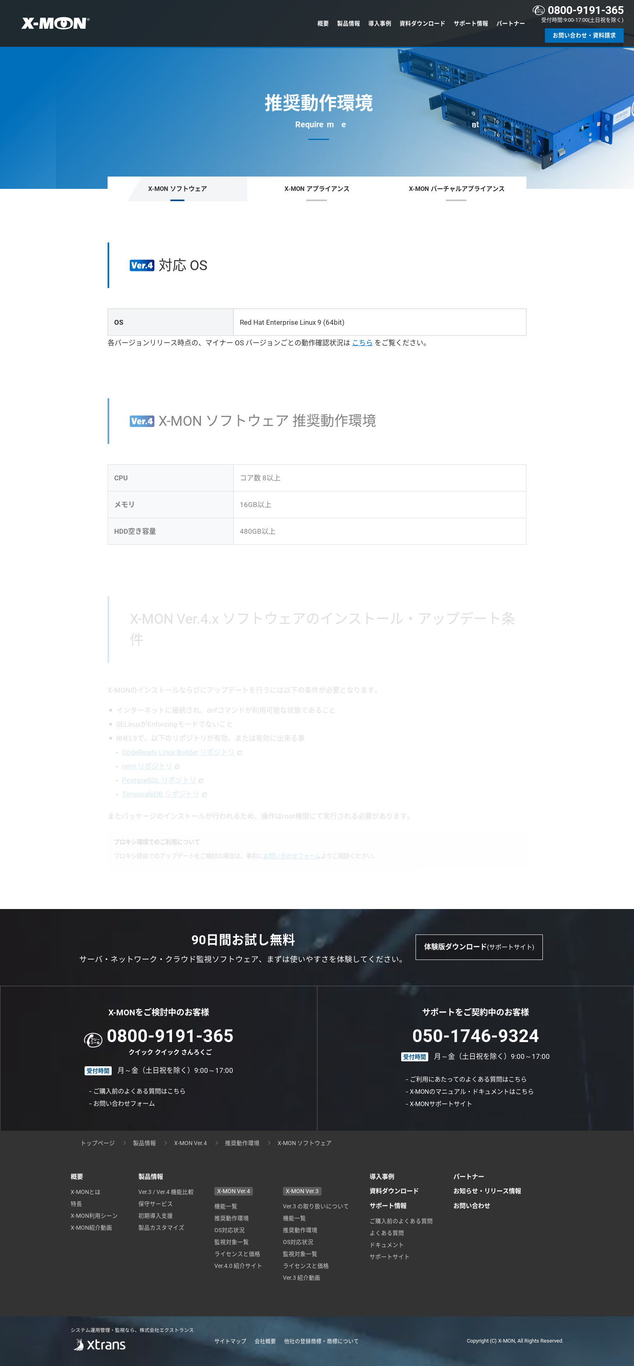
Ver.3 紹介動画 (301, 1277)
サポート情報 (471, 23)
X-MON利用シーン (94, 1215)
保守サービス (155, 1204)
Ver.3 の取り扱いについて (316, 1206)
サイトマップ (230, 1341)
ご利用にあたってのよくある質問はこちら (468, 1079)
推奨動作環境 (242, 1143)
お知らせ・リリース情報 (487, 1191)
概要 (323, 23)
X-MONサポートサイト (441, 1104)
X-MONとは (86, 1192)
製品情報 (348, 23)
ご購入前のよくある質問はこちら (139, 1091)
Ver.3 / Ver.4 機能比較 (166, 1192)
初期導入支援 (155, 1215)
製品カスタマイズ (161, 1227)
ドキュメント (387, 1245)
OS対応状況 (229, 1230)
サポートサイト (390, 1257)
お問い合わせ (471, 1206)
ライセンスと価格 (237, 1254)
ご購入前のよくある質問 (401, 1221)
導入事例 (379, 23)
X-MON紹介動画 (91, 1227)
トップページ (97, 1143)
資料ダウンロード (423, 23)
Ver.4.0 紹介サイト (238, 1266)
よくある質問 (387, 1233)
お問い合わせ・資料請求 (584, 35)
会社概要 (265, 1341)
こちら (362, 343)
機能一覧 (225, 1206)
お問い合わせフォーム (124, 1103)
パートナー (510, 23)
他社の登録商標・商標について (321, 1341)
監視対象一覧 (231, 1242)
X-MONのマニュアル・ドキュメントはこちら (472, 1091)
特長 (76, 1204)
